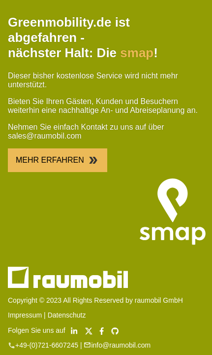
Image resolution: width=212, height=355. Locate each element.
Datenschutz (67, 315)
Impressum (25, 315)
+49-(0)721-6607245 (46, 345)
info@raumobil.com (121, 345)
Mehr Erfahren (57, 160)
